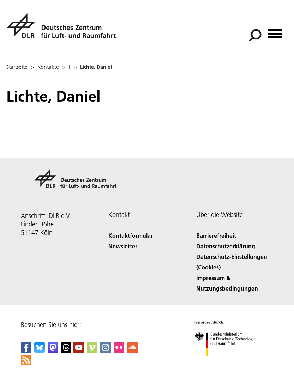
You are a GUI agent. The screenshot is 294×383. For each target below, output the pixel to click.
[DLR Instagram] (105, 350)
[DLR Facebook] (26, 350)
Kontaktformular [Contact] (130, 235)
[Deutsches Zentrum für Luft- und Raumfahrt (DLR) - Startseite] (63, 29)
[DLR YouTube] (78, 350)
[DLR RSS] (26, 363)
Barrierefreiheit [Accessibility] (216, 235)
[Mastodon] (53, 350)
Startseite (17, 67)
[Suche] (255, 35)
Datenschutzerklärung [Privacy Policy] (225, 246)
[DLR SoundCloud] (132, 350)
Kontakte (48, 67)
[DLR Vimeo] (92, 350)
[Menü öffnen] (275, 31)
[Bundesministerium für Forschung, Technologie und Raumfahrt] (229, 362)
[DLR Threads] (66, 350)
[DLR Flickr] (119, 350)
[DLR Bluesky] (39, 350)
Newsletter (122, 246)
